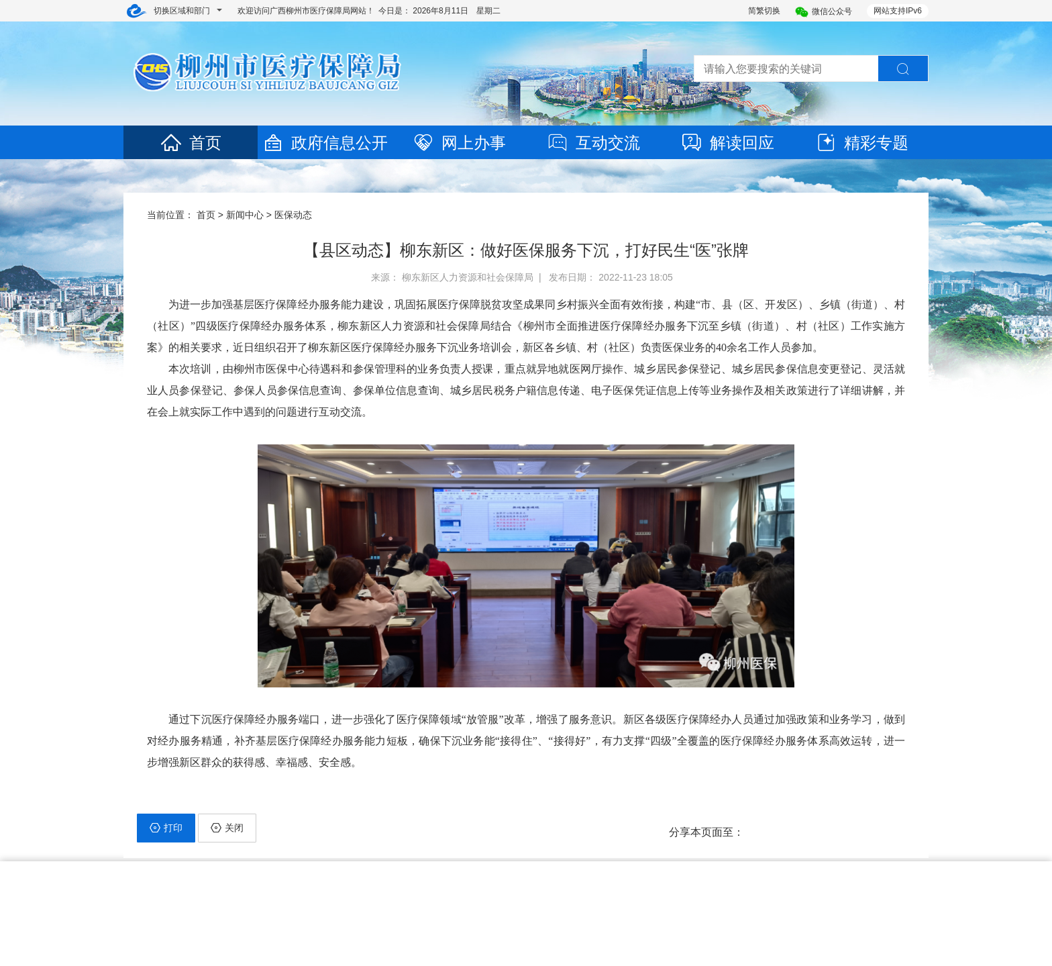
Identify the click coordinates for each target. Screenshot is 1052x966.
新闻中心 (245, 214)
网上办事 (459, 143)
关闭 (227, 827)
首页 (190, 143)
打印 (166, 827)
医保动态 (293, 214)
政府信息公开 (325, 143)
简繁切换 (764, 10)
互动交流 (593, 143)
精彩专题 (861, 143)
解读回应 (727, 143)
